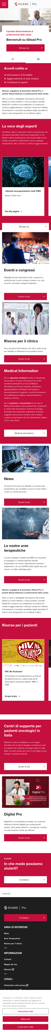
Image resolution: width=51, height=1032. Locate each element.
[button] (13, 59)
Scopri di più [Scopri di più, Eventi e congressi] (24, 579)
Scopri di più (24, 766)
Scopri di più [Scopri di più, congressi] (24, 296)
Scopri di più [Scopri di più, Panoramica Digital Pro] (24, 837)
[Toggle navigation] (4, 4)
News (6, 933)
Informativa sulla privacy (16, 985)
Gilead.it (9, 969)
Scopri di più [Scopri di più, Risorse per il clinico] (24, 358)
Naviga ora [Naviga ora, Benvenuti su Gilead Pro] (24, 47)
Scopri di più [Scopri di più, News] (24, 502)
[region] (25, 1011)
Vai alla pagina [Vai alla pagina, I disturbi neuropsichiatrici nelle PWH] (12, 211)
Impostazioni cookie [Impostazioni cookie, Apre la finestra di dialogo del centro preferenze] (25, 1011)
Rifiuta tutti (25, 1019)
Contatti (7, 959)
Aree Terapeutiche (12, 938)
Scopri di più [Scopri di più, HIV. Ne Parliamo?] (11, 696)
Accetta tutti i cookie (25, 1027)
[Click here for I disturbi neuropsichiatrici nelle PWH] (23, 171)
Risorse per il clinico (13, 943)
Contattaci (24, 879)
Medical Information (24, 433)
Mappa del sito (10, 964)
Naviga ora (24, 226)
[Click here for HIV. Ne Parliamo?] (23, 653)
